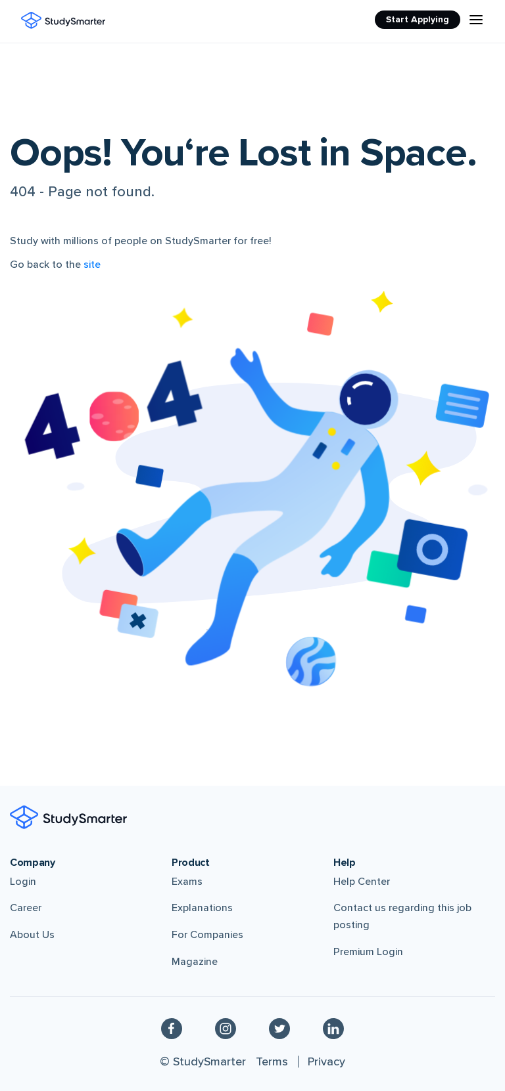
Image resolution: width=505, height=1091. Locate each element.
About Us (32, 934)
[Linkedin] (333, 1028)
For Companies (207, 934)
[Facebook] (171, 1028)
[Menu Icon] (476, 20)
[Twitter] (279, 1028)
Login (23, 881)
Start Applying (417, 19)
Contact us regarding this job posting (402, 916)
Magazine (195, 961)
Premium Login (368, 951)
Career (25, 907)
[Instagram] (225, 1028)
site (92, 264)
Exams (187, 881)
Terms (272, 1061)
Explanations (202, 907)
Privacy (326, 1061)
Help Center (361, 881)
